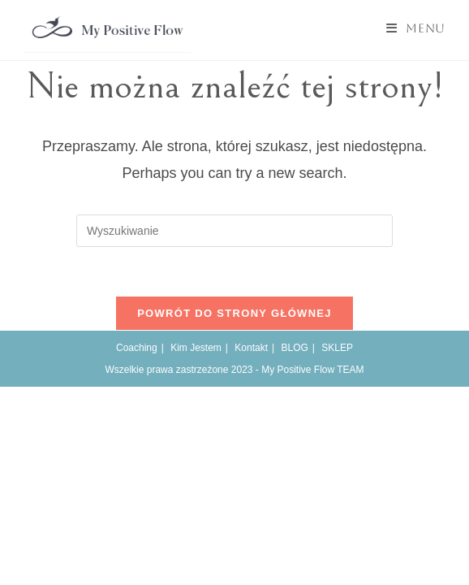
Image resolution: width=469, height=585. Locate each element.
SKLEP (337, 347)
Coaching (136, 347)
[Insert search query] (234, 230)
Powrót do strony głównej (234, 313)
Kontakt (251, 347)
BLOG (294, 347)
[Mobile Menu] (415, 28)
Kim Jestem (196, 347)
